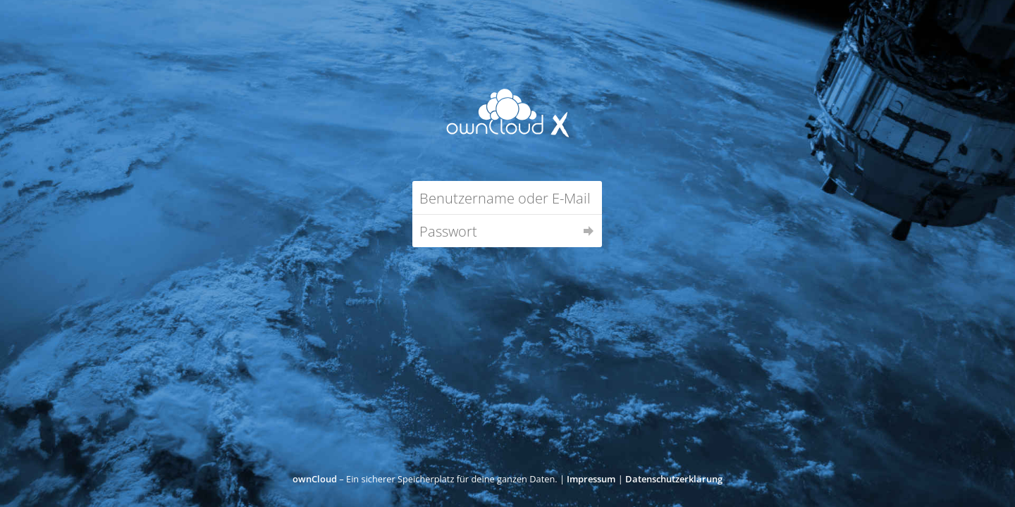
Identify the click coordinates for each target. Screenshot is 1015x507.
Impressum (591, 478)
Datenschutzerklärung (673, 478)
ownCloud (315, 478)
